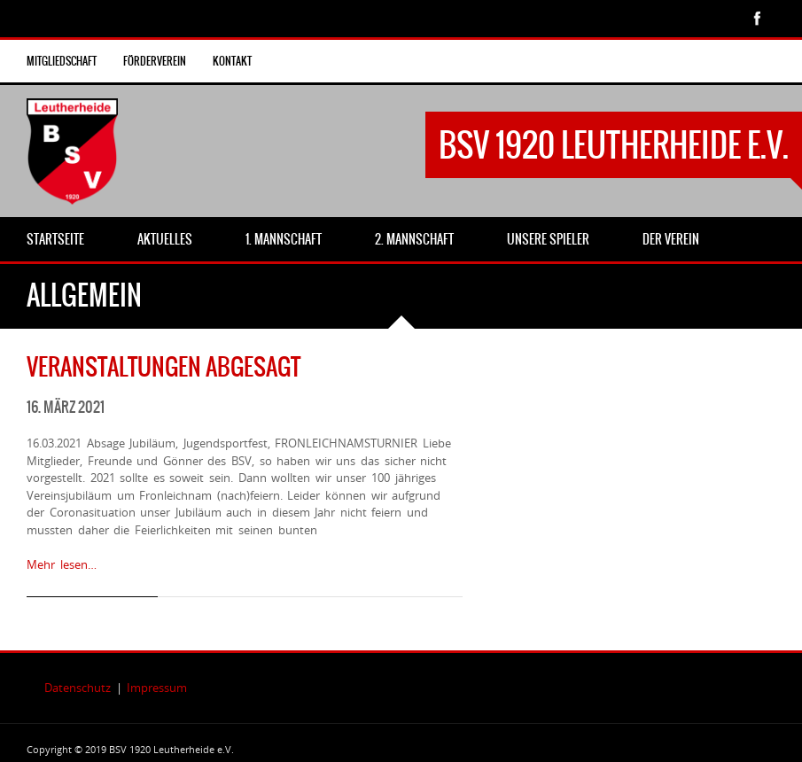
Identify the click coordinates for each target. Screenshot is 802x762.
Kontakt (232, 61)
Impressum (157, 688)
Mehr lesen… (62, 564)
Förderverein (154, 61)
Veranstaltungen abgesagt (163, 367)
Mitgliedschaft (62, 61)
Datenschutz (77, 688)
